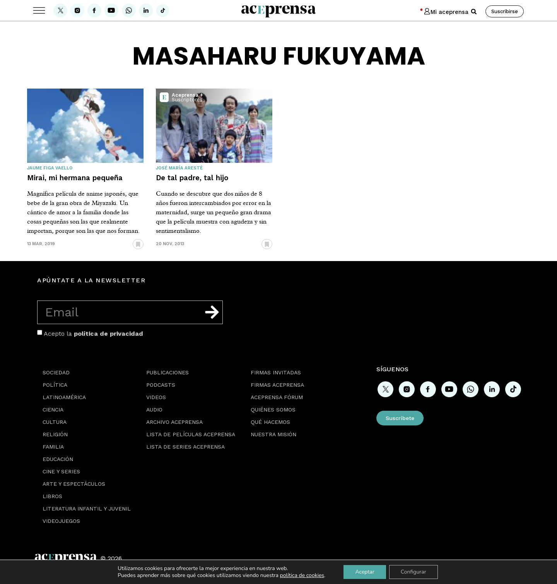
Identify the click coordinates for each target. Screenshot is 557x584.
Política (55, 385)
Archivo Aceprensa (174, 422)
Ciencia (53, 409)
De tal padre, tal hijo (192, 178)
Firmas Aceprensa (277, 385)
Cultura (55, 422)
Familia (53, 447)
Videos (156, 397)
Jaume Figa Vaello (50, 168)
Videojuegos (61, 521)
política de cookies (302, 575)
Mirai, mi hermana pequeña (75, 178)
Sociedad (56, 372)
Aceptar (364, 571)
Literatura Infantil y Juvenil (87, 508)
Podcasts (160, 385)
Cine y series (61, 471)
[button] (473, 11)
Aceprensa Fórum (277, 397)
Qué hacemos (270, 422)
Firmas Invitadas (276, 372)
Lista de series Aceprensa (185, 447)
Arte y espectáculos (74, 484)
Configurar (413, 571)
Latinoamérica (64, 397)
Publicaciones (167, 372)
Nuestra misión (273, 434)
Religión (55, 434)
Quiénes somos (273, 409)
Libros (52, 496)
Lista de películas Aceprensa (190, 434)
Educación (58, 459)
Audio (154, 409)
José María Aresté (179, 168)
